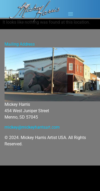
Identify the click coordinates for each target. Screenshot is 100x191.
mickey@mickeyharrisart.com (32, 127)
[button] (71, 14)
